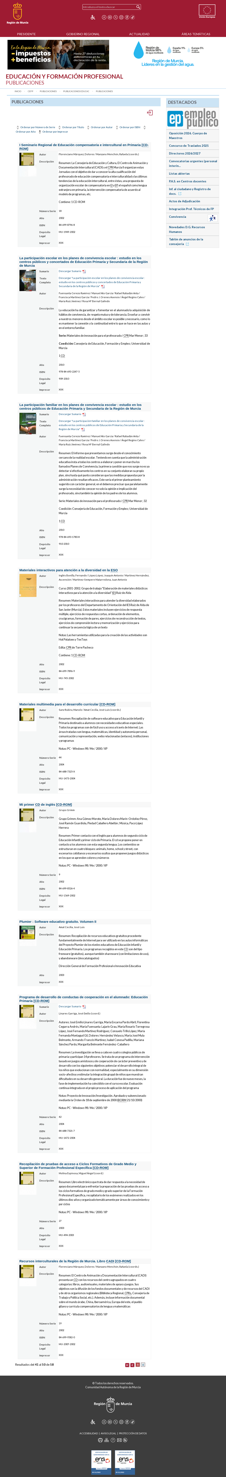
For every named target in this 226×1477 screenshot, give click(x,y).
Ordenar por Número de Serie (35, 127)
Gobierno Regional (83, 34)
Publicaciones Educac (76, 91)
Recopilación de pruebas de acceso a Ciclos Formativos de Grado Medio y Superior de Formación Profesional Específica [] (78, 1166)
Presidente (26, 34)
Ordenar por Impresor (53, 131)
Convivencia (177, 216)
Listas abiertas (179, 173)
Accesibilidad (89, 1433)
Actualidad (139, 34)
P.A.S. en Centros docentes (187, 181)
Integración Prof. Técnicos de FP (191, 209)
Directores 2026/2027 (184, 153)
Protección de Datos (133, 1433)
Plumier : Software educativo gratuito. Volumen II (57, 921)
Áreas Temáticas (196, 34)
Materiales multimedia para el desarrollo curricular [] (67, 704)
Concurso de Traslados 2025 (189, 145)
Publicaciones (48, 91)
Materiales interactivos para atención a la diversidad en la (68, 570)
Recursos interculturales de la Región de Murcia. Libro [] (75, 1261)
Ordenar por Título (70, 127)
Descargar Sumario (70, 271)
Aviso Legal (108, 1433)
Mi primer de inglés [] (45, 805)
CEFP (30, 91)
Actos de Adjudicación (184, 201)
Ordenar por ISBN (127, 127)
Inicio (18, 91)
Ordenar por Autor (99, 127)
